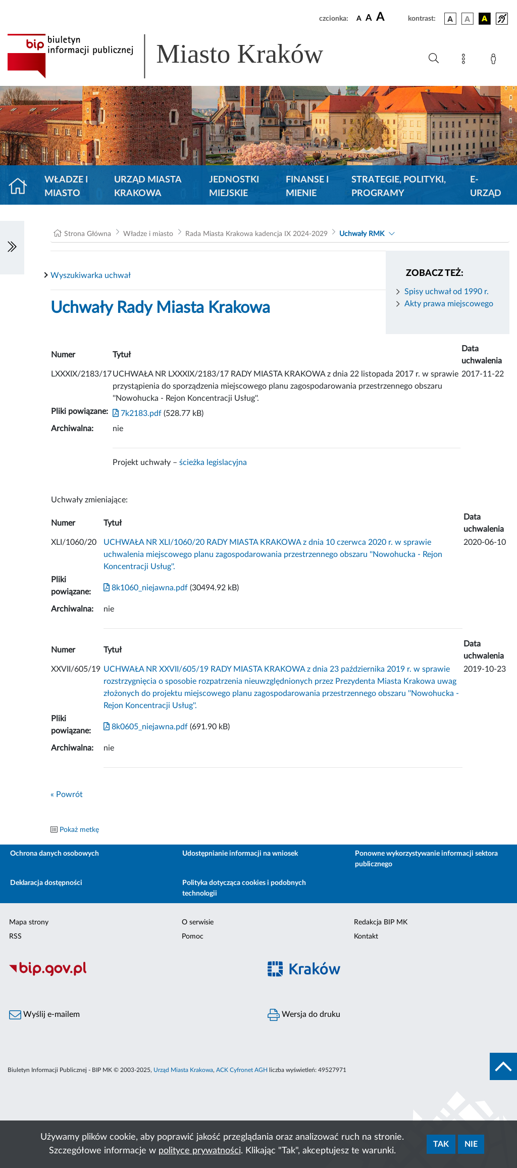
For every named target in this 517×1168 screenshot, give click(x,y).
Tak (441, 1144)
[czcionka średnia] (369, 18)
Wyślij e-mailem (44, 1015)
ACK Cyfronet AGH (242, 1070)
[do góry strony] (503, 1066)
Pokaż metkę (79, 829)
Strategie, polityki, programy (398, 186)
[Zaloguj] (495, 60)
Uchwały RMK (361, 234)
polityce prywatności (200, 1150)
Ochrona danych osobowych (54, 853)
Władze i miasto (66, 186)
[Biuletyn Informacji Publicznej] (129, 975)
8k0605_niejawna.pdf (146, 727)
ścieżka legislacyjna (213, 462)
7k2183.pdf (137, 413)
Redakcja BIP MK (380, 922)
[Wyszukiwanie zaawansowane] (434, 59)
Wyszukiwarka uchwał (90, 275)
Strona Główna (87, 234)
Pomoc (192, 936)
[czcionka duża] (390, 17)
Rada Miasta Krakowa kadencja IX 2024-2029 (256, 234)
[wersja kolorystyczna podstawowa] (450, 18)
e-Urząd (485, 186)
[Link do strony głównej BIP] (180, 56)
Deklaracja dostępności (46, 882)
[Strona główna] (22, 187)
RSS (15, 936)
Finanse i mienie (307, 186)
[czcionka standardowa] (359, 18)
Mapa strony (28, 922)
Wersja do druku (304, 1015)
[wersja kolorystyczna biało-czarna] (467, 18)
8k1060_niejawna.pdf (146, 588)
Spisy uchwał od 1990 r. (446, 292)
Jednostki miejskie (234, 186)
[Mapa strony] (465, 60)
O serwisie (198, 922)
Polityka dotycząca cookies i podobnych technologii (244, 888)
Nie (471, 1144)
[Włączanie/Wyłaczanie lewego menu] (12, 247)
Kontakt (366, 936)
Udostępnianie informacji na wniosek (240, 853)
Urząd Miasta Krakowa (147, 186)
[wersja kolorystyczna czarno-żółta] (484, 18)
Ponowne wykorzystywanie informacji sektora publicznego (426, 859)
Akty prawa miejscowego (448, 304)
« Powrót (66, 794)
